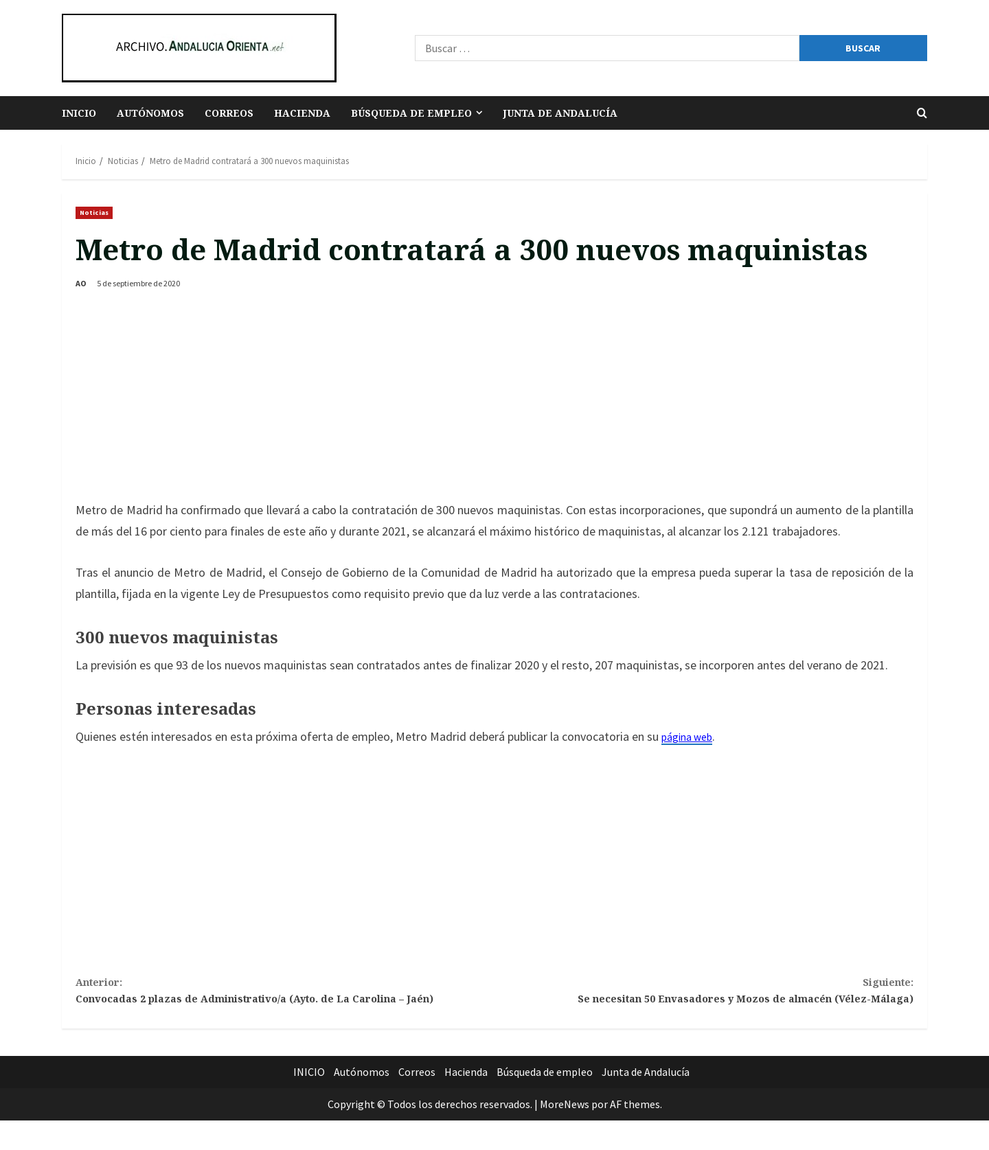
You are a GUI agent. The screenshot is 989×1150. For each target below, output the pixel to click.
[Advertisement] (494, 397)
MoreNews (564, 1133)
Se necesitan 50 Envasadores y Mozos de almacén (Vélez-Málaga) (703, 994)
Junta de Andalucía (560, 112)
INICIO (79, 112)
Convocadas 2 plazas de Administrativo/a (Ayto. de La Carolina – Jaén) (285, 1004)
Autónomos (150, 112)
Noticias (94, 212)
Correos (229, 112)
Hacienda (302, 112)
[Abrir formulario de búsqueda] (922, 113)
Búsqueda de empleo (411, 112)
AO (81, 283)
